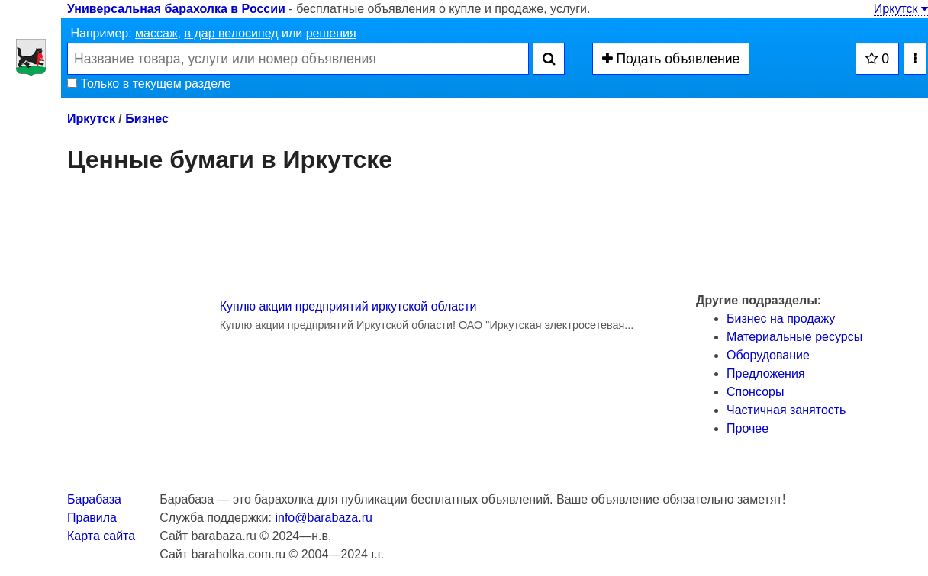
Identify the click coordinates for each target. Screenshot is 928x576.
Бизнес (147, 118)
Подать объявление (671, 58)
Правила (92, 517)
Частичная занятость (786, 410)
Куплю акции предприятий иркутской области (348, 306)
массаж (156, 33)
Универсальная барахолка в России (176, 8)
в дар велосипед (231, 33)
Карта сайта (101, 535)
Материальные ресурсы (794, 336)
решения (331, 33)
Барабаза (94, 499)
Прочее (747, 428)
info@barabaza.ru (323, 517)
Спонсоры (755, 391)
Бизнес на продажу (781, 318)
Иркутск (901, 8)
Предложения (766, 373)
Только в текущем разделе (149, 83)
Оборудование (768, 355)
